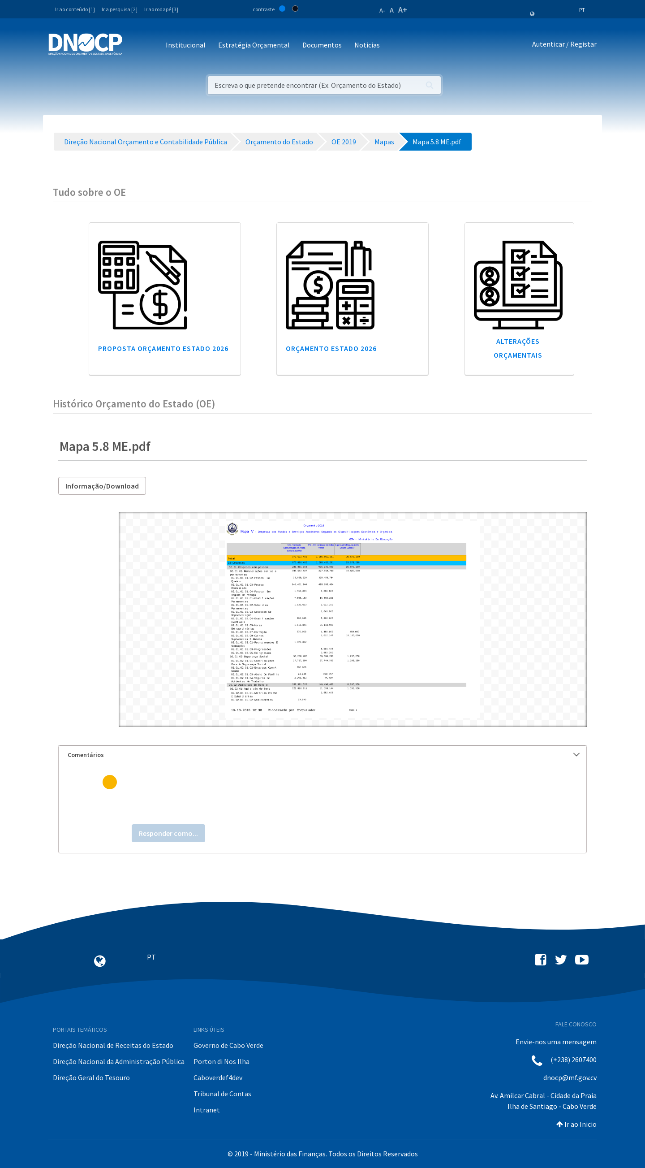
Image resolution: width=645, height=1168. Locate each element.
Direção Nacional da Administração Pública (119, 1061)
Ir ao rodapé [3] (161, 9)
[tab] (322, 755)
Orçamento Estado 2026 (331, 348)
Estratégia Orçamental (254, 44)
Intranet (207, 1109)
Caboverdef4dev (218, 1077)
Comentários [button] (324, 755)
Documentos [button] (322, 44)
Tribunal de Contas (222, 1093)
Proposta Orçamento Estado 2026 (163, 348)
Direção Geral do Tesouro (91, 1077)
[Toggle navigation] (134, 45)
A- (382, 10)
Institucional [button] (186, 44)
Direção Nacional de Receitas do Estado (113, 1045)
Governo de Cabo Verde (228, 1045)
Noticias (367, 44)
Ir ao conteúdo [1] (75, 9)
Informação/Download (102, 485)
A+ (402, 9)
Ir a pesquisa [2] (120, 9)
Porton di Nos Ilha (221, 1061)
